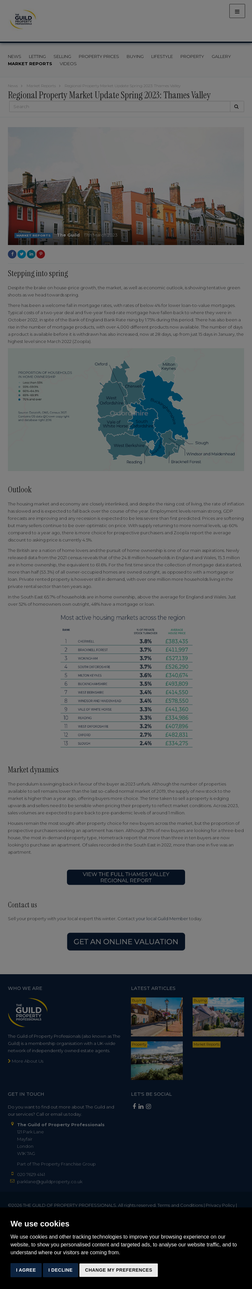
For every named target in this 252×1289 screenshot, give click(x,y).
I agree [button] (26, 1270)
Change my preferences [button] (118, 1270)
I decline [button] (61, 1270)
